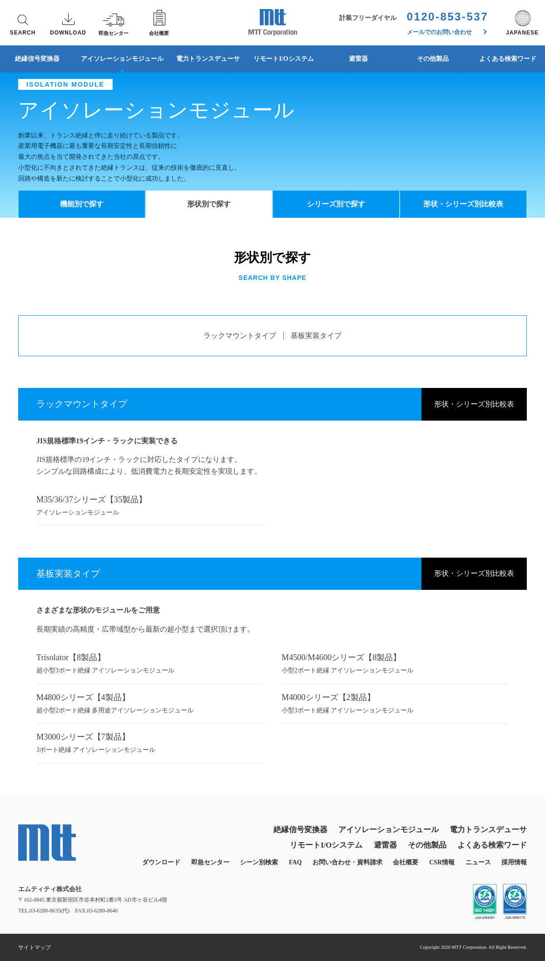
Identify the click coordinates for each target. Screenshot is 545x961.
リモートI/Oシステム (283, 58)
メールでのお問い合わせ (447, 32)
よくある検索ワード (492, 845)
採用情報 (514, 862)
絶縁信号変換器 (37, 58)
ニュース (478, 862)
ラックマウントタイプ (239, 335)
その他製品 (433, 58)
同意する (481, 934)
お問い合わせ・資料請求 (347, 862)
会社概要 (405, 862)
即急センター (210, 862)
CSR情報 (442, 862)
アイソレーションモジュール (122, 58)
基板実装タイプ (316, 335)
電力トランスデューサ (208, 58)
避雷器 (358, 58)
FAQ (295, 862)
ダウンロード (161, 862)
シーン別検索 (259, 862)
